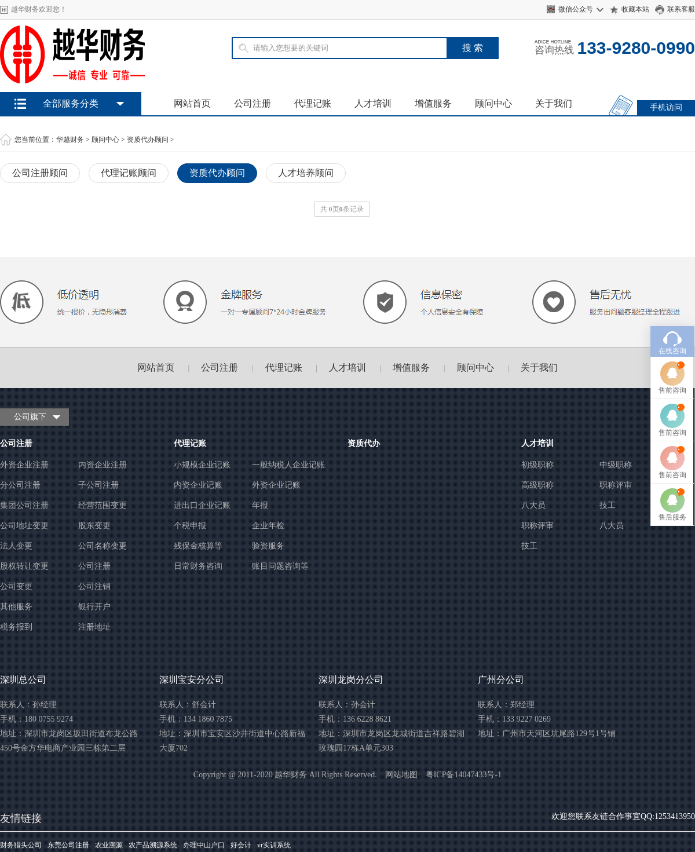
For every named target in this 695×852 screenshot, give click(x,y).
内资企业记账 (198, 485)
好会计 (241, 845)
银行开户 (94, 606)
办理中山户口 (204, 845)
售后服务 (672, 477)
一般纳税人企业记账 (288, 464)
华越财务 (70, 140)
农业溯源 (109, 845)
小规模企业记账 (202, 464)
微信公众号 (575, 9)
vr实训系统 (274, 845)
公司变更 (16, 586)
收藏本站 (635, 9)
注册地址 (94, 627)
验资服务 (268, 546)
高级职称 (537, 485)
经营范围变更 (102, 505)
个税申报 (190, 525)
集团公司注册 (24, 505)
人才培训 (373, 103)
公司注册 (252, 103)
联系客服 (681, 9)
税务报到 (16, 627)
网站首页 (192, 103)
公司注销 (94, 586)
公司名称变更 (102, 546)
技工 (607, 505)
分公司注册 (20, 485)
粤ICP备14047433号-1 (464, 774)
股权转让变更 (24, 566)
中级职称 (615, 464)
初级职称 (537, 464)
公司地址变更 (24, 525)
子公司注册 (98, 485)
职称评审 (615, 485)
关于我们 (553, 103)
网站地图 (401, 774)
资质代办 (364, 443)
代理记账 (312, 103)
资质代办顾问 (148, 140)
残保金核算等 (198, 546)
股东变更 (94, 525)
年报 (260, 505)
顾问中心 (493, 103)
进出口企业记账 (202, 505)
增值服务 (433, 103)
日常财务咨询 (198, 566)
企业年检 (268, 525)
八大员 (533, 505)
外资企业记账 (276, 485)
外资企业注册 (24, 464)
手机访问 (666, 107)
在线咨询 (672, 310)
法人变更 (16, 546)
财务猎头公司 (21, 845)
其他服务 (16, 606)
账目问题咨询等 (280, 566)
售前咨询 (672, 350)
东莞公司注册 (68, 845)
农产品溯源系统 (153, 845)
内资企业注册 (102, 464)
